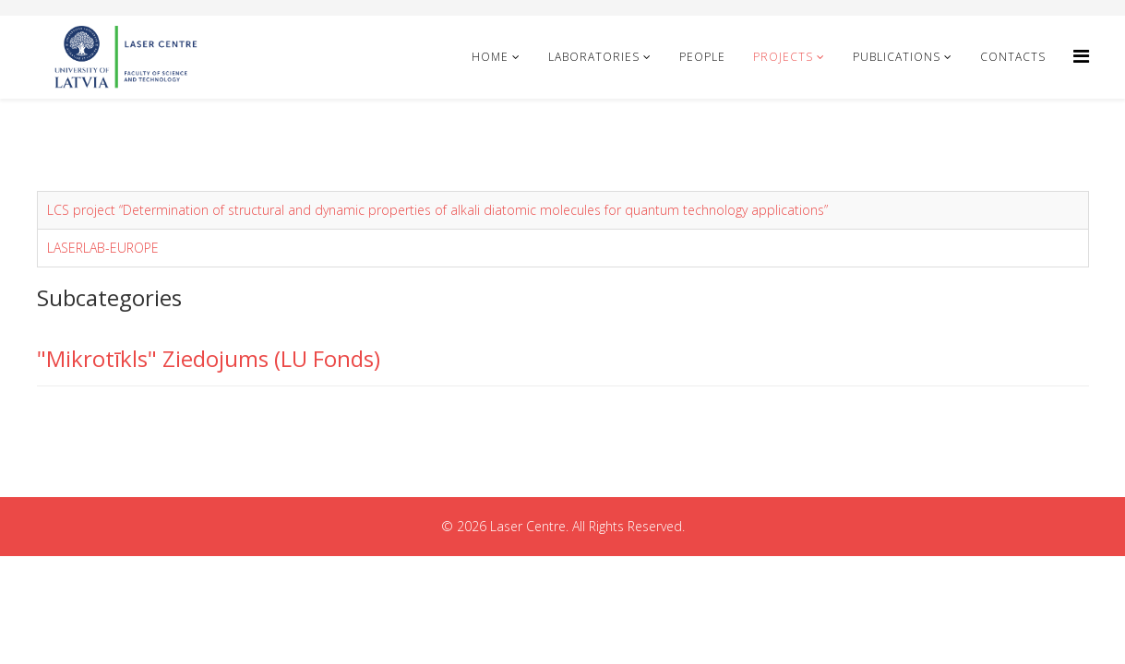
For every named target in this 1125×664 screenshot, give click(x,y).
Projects (783, 57)
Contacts (1013, 57)
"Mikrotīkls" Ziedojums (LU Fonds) (208, 358)
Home (490, 57)
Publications (896, 57)
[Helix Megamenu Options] (1081, 56)
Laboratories (594, 57)
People (702, 57)
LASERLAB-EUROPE (103, 247)
